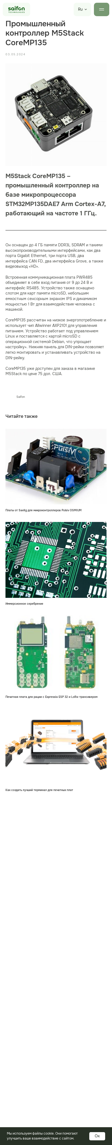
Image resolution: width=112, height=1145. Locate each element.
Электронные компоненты (30, 1125)
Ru (80, 9)
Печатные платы (19, 1115)
